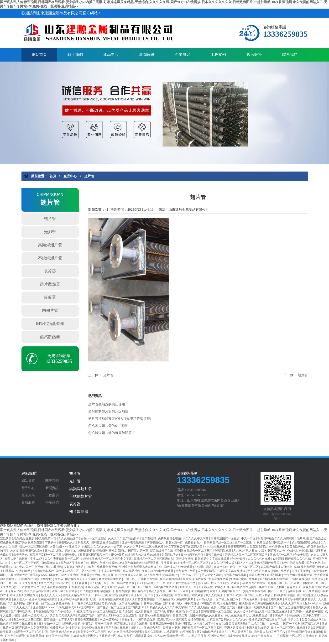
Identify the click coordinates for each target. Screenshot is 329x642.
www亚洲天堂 (72, 546)
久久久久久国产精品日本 (124, 538)
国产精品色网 (311, 623)
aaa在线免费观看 (305, 567)
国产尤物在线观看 (117, 627)
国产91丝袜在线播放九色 (107, 562)
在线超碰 (244, 603)
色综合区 (204, 583)
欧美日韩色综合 (32, 550)
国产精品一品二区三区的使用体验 (49, 603)
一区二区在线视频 (152, 546)
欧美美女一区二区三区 (92, 631)
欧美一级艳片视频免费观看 (107, 599)
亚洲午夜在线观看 (133, 542)
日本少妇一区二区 (50, 623)
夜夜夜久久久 (67, 542)
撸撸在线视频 (249, 579)
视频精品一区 (176, 635)
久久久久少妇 (9, 587)
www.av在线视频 (215, 546)
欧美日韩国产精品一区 (94, 554)
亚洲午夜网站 (184, 623)
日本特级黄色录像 (192, 554)
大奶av (59, 579)
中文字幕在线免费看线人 (301, 599)
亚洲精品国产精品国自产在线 (268, 619)
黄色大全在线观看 (255, 591)
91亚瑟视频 (92, 603)
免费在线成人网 (312, 619)
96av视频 (15, 550)
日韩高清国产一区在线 (225, 538)
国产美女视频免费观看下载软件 (36, 542)
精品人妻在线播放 (16, 558)
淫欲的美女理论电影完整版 (17, 538)
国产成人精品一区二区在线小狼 (76, 571)
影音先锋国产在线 (162, 550)
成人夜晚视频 (164, 595)
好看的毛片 (129, 619)
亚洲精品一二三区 (281, 554)
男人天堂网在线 (242, 631)
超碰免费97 (70, 554)
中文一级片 (274, 623)
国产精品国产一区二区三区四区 (202, 627)
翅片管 (89, 176)
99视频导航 (208, 603)
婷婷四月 (47, 579)
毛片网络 (302, 538)
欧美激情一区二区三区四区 (191, 562)
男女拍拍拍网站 (206, 631)
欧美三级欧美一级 (161, 623)
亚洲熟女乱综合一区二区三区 (194, 550)
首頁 (53, 176)
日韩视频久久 (50, 562)
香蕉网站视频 (223, 550)
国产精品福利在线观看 (274, 579)
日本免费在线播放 (239, 635)
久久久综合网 (28, 583)
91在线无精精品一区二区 (90, 611)
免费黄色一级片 (186, 571)
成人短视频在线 (227, 603)
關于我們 (75, 54)
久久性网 (42, 631)
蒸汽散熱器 (50, 336)
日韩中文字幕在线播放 (231, 571)
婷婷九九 (225, 631)
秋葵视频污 (170, 575)
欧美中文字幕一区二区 (244, 567)
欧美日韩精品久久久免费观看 (276, 538)
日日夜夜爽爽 (236, 546)
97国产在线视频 (300, 579)
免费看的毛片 (194, 542)
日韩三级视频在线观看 (105, 542)
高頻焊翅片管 (50, 245)
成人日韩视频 (144, 611)
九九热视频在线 (257, 615)
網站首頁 (39, 54)
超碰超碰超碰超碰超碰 (93, 550)
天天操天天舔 (237, 623)
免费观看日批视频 (170, 538)
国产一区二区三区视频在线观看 (291, 607)
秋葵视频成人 (155, 542)
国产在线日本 (136, 607)
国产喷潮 (303, 595)
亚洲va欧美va (313, 603)
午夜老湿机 (192, 603)
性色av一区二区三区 (93, 538)
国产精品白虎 (147, 619)
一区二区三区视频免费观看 (141, 579)
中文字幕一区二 (190, 575)
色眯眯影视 (294, 591)
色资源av (318, 579)
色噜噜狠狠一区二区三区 (217, 611)
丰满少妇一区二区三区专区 (22, 562)
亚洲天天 (167, 562)
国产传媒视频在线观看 (75, 575)
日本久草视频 (153, 631)
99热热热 (294, 615)
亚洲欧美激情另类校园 (43, 599)
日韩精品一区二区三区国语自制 (154, 558)
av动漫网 (278, 558)
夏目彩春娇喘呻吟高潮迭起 (177, 579)
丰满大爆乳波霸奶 (258, 627)
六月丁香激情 (300, 571)
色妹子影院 (301, 554)
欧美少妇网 (222, 587)
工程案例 (218, 54)
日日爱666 (228, 595)
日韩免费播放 (122, 591)
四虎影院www (166, 619)
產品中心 (111, 54)
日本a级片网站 (54, 550)
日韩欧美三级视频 (86, 619)
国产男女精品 (206, 571)
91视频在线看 (262, 542)
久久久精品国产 (68, 538)
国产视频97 (121, 623)
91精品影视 (171, 631)
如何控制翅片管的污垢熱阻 (108, 411)
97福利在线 (62, 583)
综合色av (71, 550)
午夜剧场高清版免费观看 (158, 571)
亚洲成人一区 (188, 587)
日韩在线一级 (214, 554)
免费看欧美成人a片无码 (302, 546)
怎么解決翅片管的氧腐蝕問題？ (111, 433)
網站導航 (29, 473)
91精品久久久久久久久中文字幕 (102, 546)
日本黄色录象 (249, 599)
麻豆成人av (20, 599)
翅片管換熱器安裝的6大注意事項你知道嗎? (119, 418)
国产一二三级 (243, 542)
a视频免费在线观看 (254, 583)
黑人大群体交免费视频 (141, 599)
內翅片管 (50, 310)
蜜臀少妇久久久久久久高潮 (125, 575)
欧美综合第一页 (95, 587)
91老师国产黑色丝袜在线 (34, 591)
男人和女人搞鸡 (256, 550)
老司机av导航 (72, 623)
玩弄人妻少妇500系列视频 (265, 575)
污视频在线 (98, 575)
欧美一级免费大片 (264, 635)
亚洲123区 (36, 558)
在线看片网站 (203, 567)
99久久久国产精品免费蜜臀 (125, 631)
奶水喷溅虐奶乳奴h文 (305, 542)
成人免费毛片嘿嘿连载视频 (135, 635)
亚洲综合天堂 (153, 627)
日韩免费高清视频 (284, 595)
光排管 (50, 232)
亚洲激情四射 (200, 591)
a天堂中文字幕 (310, 615)
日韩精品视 (76, 587)
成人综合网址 (153, 575)
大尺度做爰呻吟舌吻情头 (95, 591)
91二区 (161, 583)
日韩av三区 (100, 595)
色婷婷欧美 (238, 558)
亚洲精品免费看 (119, 595)
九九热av (239, 550)
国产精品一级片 (173, 603)
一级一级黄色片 (110, 619)
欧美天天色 (20, 554)
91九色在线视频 (235, 615)
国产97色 (160, 611)
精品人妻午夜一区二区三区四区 (168, 591)
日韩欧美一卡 (281, 542)
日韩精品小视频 (29, 579)
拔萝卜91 (136, 627)
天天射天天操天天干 (63, 615)
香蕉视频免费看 (218, 579)
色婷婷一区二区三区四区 (284, 583)
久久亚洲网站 (17, 603)
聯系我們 (290, 54)
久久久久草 (131, 546)
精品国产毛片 (86, 615)
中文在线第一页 (46, 538)
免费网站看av (170, 554)
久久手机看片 (64, 611)
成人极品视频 (132, 571)
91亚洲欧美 (187, 631)
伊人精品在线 (257, 623)
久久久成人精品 (199, 607)
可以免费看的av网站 (316, 591)
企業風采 (182, 54)
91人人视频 (212, 595)
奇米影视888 (277, 546)
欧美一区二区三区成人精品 (253, 595)
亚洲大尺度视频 (234, 627)
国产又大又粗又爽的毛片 (270, 631)
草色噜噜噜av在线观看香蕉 (142, 562)
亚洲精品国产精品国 (267, 562)
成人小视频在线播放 (54, 587)
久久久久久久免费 (259, 558)
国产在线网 (149, 538)
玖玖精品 (163, 599)
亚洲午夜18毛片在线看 (74, 599)
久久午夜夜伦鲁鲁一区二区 (62, 558)
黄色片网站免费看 (293, 562)
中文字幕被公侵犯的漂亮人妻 (184, 546)
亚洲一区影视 (104, 623)
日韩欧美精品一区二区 (218, 542)
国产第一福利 (235, 607)
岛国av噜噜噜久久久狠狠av (206, 615)
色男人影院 (218, 607)
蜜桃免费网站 (118, 550)
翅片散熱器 (50, 284)
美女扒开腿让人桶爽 (272, 587)
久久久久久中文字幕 (196, 538)
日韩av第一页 (174, 542)
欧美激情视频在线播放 (266, 603)
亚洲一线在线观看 (257, 607)
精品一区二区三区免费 (33, 546)
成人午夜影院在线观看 (225, 583)
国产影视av (297, 611)
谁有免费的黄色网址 (244, 587)
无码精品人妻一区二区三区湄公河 (246, 554)
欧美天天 (84, 542)
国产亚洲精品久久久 (63, 631)
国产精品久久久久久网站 (81, 579)
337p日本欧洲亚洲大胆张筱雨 (20, 595)
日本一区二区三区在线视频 (288, 627)
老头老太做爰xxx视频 (146, 554)
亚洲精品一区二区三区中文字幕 (112, 558)
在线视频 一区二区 (289, 635)
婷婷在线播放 (139, 623)
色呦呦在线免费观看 (23, 623)
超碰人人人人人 (51, 595)
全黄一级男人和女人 (35, 615)
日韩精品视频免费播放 (190, 619)
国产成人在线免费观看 (178, 567)
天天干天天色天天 (19, 607)
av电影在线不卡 (204, 623)
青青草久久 (294, 587)
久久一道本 (241, 611)
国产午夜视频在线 (37, 567)
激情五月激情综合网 (120, 611)
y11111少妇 (17, 567)
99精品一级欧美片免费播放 (160, 587)
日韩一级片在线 (120, 554)
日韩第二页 (180, 615)
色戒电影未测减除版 (300, 550)
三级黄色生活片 (29, 587)
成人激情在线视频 (182, 599)
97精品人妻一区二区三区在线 (269, 611)
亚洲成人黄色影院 (109, 571)
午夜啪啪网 (23, 571)
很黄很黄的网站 (73, 567)
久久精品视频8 (146, 583)
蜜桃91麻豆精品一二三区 (183, 611)
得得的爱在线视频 (271, 599)
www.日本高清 (58, 607)
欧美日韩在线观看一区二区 (17, 631)
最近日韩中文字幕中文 (181, 583)
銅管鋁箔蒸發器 (50, 323)
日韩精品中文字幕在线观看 (212, 558)
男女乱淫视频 (316, 627)
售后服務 (254, 54)
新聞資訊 (146, 54)
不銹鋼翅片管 (50, 258)
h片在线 (201, 579)
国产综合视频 (185, 558)
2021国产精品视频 (235, 575)
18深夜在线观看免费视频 (101, 567)
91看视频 (56, 567)
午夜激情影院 (44, 611)
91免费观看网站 (257, 546)
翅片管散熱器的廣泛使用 (106, 404)
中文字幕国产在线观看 (189, 595)
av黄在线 (55, 546)
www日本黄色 (50, 575)
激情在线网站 (281, 571)
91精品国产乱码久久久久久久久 (227, 619)
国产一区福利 (292, 623)
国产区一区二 (277, 591)
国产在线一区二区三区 (111, 607)
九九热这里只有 (196, 635)
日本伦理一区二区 (313, 583)
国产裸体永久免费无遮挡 (32, 627)
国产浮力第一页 (138, 550)
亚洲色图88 (40, 607)
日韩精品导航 (36, 635)
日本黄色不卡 (278, 615)
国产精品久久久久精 (298, 558)
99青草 (234, 579)
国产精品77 (139, 591)
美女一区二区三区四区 (28, 619)
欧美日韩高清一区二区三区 (124, 587)
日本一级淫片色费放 (122, 583)
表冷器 (50, 271)
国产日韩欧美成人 (22, 611)
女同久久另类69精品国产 (226, 591)
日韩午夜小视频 (151, 603)
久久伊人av (221, 567)
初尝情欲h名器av (43, 571)
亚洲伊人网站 (217, 635)
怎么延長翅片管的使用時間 (108, 426)
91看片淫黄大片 (18, 575)
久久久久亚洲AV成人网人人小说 (231, 562)
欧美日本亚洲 (172, 627)
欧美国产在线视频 (58, 635)
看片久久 (294, 619)
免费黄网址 (57, 627)
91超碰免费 (78, 635)
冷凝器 (50, 297)
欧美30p (35, 575)
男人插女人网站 (212, 575)
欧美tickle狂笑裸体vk (82, 607)
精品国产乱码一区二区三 (46, 554)
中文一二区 (248, 538)
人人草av (160, 635)
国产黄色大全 (277, 550)
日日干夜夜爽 (79, 583)
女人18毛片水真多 (259, 571)
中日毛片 (88, 623)
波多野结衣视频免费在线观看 (85, 627)
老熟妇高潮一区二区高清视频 (121, 603)
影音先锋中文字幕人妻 (58, 619)
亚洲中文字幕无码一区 (102, 635)
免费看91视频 (315, 611)
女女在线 (221, 623)
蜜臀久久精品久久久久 (77, 595)
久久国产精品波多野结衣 (277, 567)
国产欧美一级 (98, 583)
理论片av (11, 591)
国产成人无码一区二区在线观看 (117, 615)
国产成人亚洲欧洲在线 (75, 562)
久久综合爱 (206, 587)
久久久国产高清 (292, 603)
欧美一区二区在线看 (65, 591)
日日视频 (78, 603)
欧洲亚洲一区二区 (142, 595)
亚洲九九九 (45, 583)
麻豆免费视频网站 (110, 579)
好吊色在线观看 (15, 635)
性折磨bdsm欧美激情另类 (155, 615)
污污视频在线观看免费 (298, 575)
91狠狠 (85, 558)
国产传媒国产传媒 (299, 631)
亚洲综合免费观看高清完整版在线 (141, 567)
